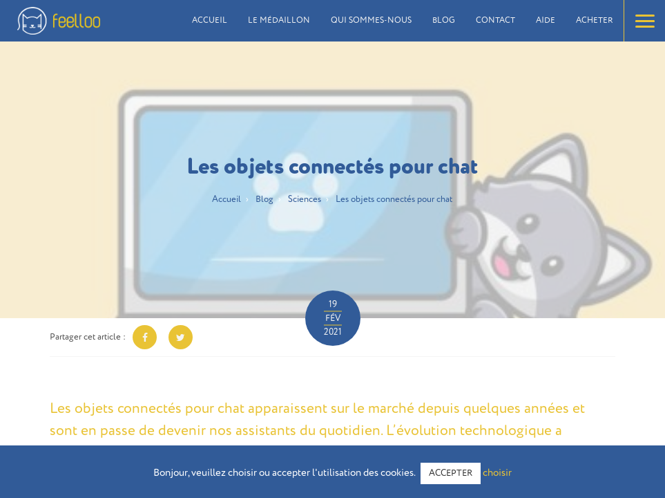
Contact (495, 21)
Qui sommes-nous (371, 21)
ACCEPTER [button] (450, 473)
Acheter (594, 21)
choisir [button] (497, 473)
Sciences (304, 199)
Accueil (209, 21)
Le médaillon (279, 21)
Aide (545, 21)
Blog (443, 21)
